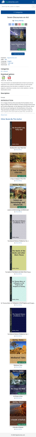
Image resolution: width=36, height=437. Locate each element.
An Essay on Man (18, 396)
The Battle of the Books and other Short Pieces (18, 272)
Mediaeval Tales (18, 365)
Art (1, 71)
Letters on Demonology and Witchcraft (18, 210)
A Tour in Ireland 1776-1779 (18, 179)
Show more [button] (4, 115)
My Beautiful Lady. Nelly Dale (18, 148)
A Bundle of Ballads (18, 427)
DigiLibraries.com (12, 58)
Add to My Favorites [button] (18, 54)
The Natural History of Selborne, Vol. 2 (18, 241)
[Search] (16, 6)
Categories (18, 12)
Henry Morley (19, 21)
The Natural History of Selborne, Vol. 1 (18, 334)
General (6, 71)
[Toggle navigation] (33, 2)
